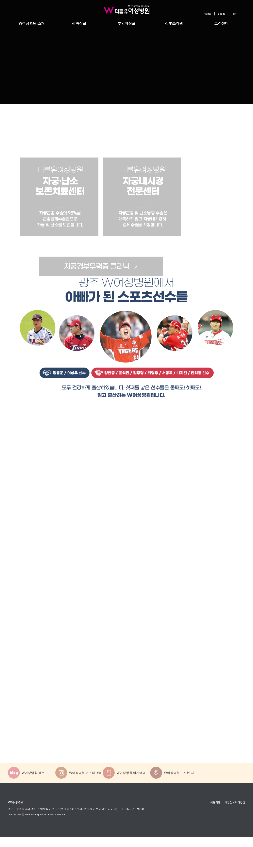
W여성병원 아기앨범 (131, 782)
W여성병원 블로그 (35, 782)
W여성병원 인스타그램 (85, 782)
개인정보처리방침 (235, 812)
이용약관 (215, 812)
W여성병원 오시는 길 (179, 782)
